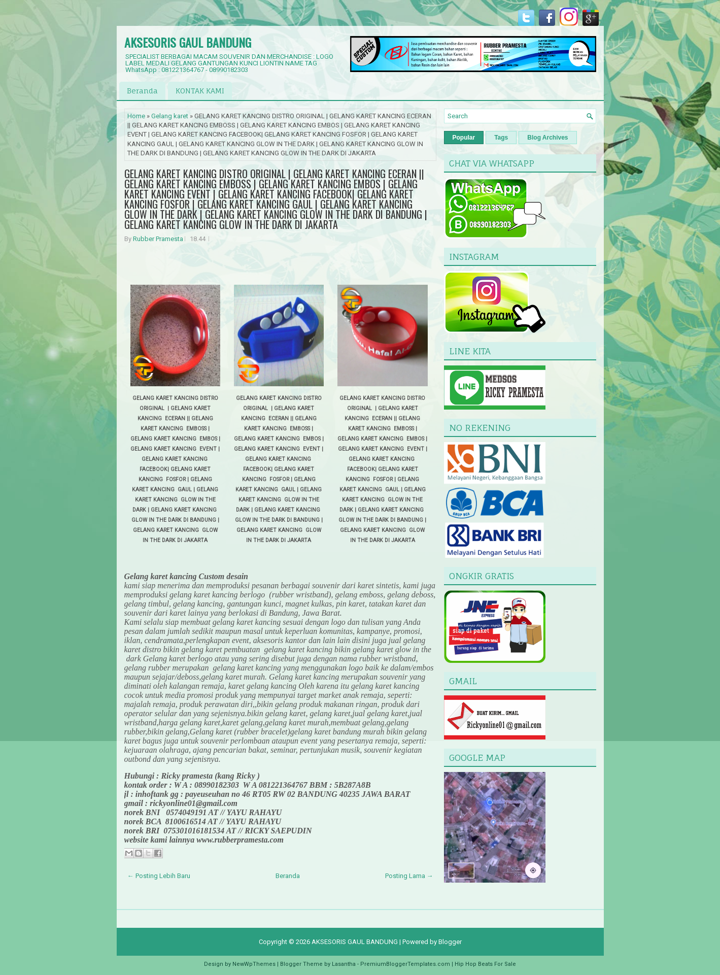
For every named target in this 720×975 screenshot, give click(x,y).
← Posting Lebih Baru (158, 876)
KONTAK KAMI (200, 90)
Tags (501, 137)
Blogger (450, 942)
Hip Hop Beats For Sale (485, 964)
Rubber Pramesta (158, 239)
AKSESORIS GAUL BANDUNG (187, 42)
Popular (464, 137)
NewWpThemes (254, 964)
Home (136, 116)
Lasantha (344, 964)
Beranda (142, 90)
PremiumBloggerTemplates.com (405, 964)
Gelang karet (169, 116)
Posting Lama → (409, 876)
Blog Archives (547, 137)
